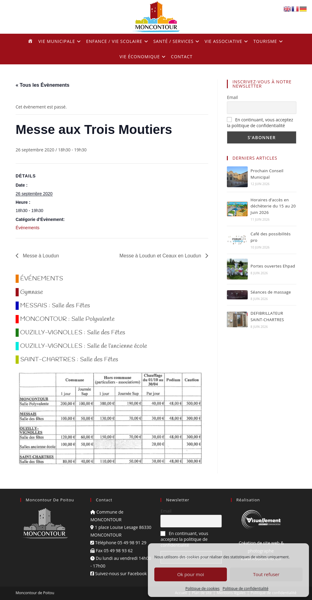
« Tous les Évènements (43, 85)
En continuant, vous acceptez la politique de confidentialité (260, 122)
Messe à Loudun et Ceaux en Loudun (160, 255)
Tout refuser (266, 574)
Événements (27, 227)
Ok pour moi (190, 574)
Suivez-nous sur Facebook (118, 573)
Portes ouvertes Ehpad (272, 266)
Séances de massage (270, 292)
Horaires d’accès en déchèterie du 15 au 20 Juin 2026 (273, 206)
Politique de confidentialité (245, 588)
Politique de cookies (203, 588)
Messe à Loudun (40, 255)
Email (232, 97)
